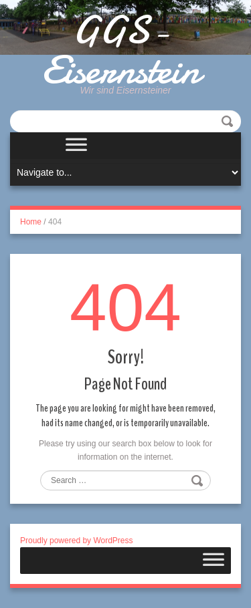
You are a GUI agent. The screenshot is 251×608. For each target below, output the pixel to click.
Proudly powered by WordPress (76, 540)
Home (30, 221)
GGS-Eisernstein (120, 50)
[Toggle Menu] (76, 145)
